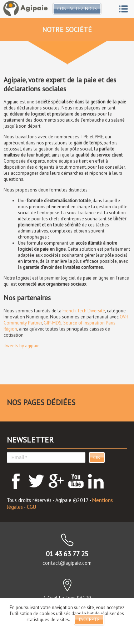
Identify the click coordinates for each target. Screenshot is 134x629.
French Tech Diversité (84, 311)
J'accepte (89, 620)
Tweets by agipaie (22, 346)
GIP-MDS (52, 323)
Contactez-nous (77, 9)
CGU (31, 506)
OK (96, 457)
